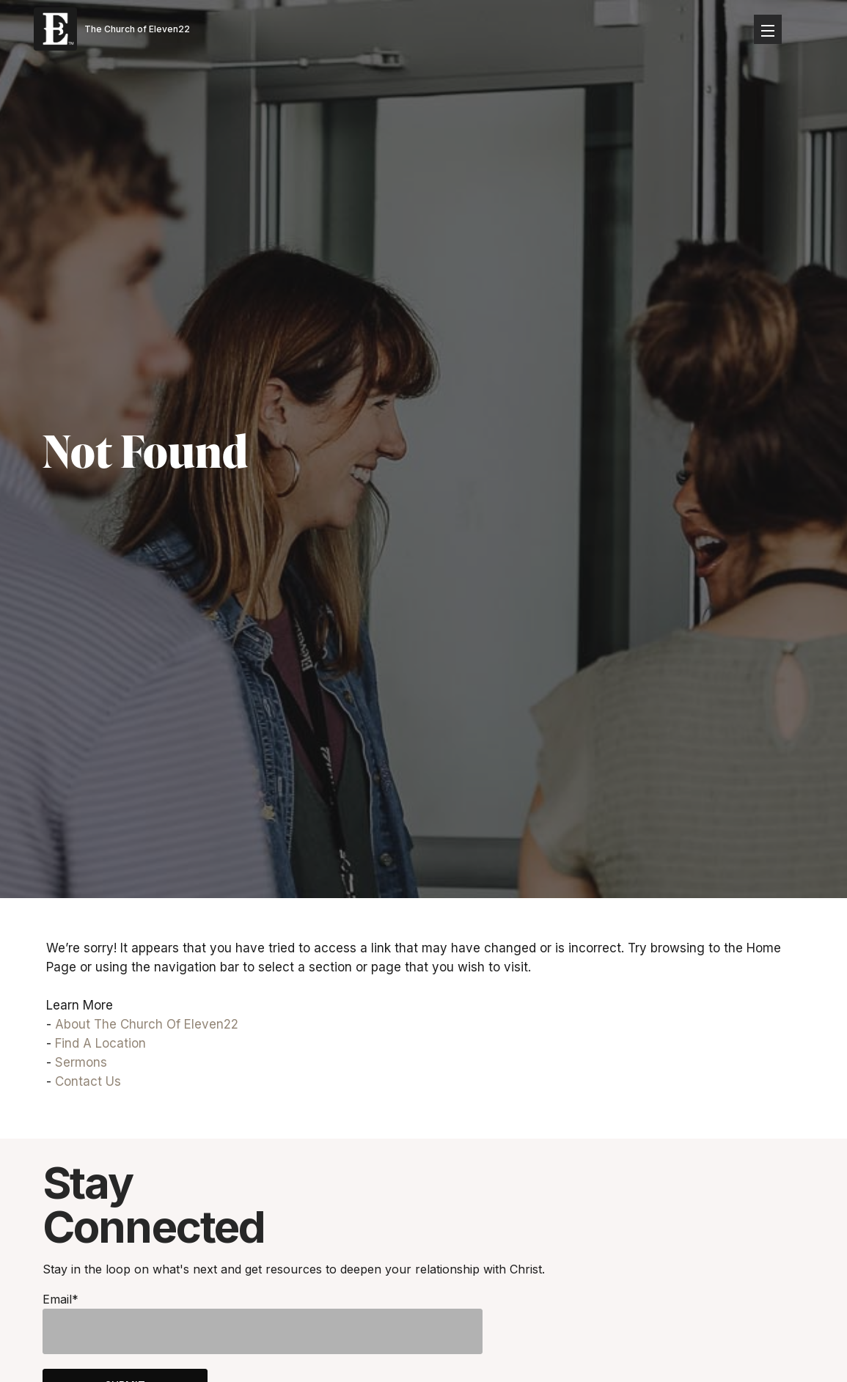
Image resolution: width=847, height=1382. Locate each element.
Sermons (81, 1062)
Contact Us (88, 1081)
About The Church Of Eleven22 (146, 1024)
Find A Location (100, 1043)
